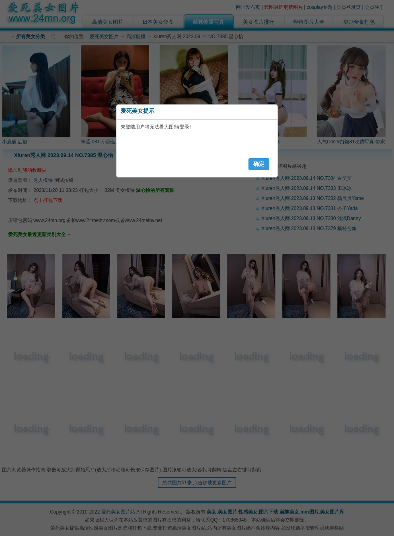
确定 (259, 164)
